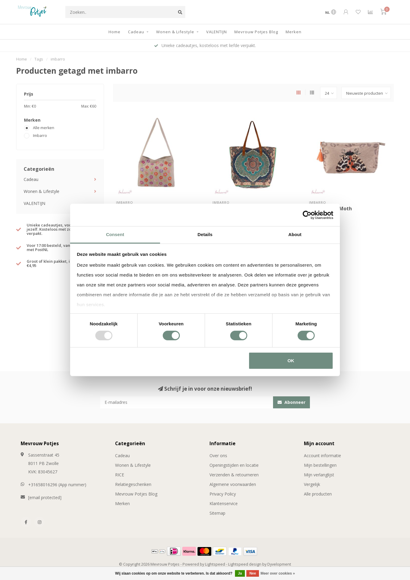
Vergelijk (312, 484)
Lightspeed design (244, 564)
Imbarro (40, 135)
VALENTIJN (216, 31)
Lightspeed (215, 564)
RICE (119, 475)
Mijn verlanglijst (319, 475)
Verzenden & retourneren (234, 475)
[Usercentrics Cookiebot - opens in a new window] (307, 214)
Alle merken (43, 127)
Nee (252, 573)
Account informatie (322, 455)
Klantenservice (223, 503)
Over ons (218, 455)
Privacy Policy (222, 494)
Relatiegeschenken (133, 484)
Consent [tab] (115, 234)
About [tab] (295, 234)
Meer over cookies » (277, 573)
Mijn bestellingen (320, 465)
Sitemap (217, 513)
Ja (240, 573)
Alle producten (318, 494)
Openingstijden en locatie (234, 465)
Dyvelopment (279, 564)
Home (114, 31)
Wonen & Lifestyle (175, 31)
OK (290, 360)
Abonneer (291, 402)
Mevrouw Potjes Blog (256, 31)
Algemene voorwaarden (232, 484)
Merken (294, 31)
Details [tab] (205, 234)
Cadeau (136, 31)
